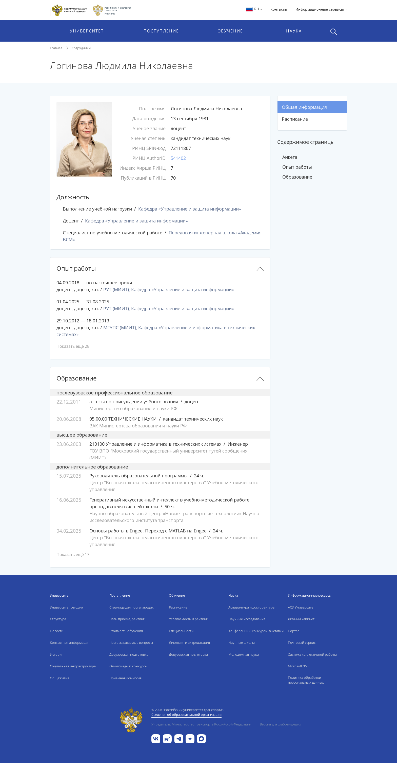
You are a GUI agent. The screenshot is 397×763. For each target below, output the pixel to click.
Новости (56, 631)
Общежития (59, 678)
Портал (293, 631)
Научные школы (241, 642)
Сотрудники (81, 48)
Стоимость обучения (126, 631)
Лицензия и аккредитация (189, 642)
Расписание (295, 119)
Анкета (289, 157)
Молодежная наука (243, 654)
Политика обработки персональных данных (306, 680)
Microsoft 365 (298, 666)
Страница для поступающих (131, 607)
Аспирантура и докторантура (251, 607)
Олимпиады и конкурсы (128, 666)
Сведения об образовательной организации (186, 714)
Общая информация (304, 107)
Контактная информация (69, 642)
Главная (56, 48)
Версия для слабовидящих (280, 724)
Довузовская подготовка (128, 654)
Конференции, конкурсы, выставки (256, 631)
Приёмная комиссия (125, 678)
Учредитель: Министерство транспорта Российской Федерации (201, 724)
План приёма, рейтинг (127, 619)
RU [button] (253, 8)
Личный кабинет (301, 619)
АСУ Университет (301, 607)
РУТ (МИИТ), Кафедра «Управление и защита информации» (168, 289)
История (56, 654)
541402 (178, 158)
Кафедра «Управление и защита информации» (189, 209)
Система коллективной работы (312, 654)
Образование (297, 177)
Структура (58, 619)
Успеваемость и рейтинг (188, 619)
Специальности (181, 631)
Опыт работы (297, 167)
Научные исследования (246, 619)
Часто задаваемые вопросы (131, 642)
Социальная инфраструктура (73, 666)
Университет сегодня (66, 607)
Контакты (278, 9)
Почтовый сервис (301, 642)
